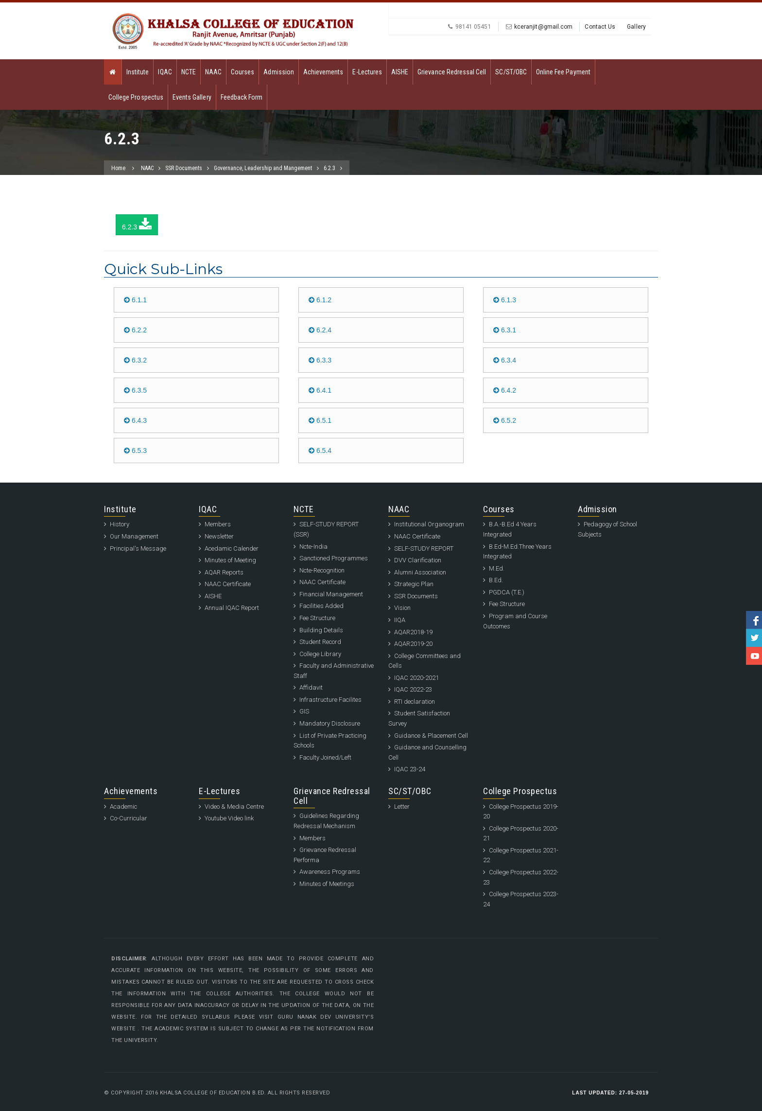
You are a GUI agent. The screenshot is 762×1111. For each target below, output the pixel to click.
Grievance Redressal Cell (451, 72)
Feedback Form (242, 97)
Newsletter (219, 536)
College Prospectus (135, 97)
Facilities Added (321, 605)
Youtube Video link (229, 818)
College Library (320, 654)
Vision (402, 607)
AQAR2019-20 (413, 643)
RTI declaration (414, 701)
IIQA (399, 620)
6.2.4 (320, 330)
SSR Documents (183, 168)
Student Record (320, 641)
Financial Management (331, 594)
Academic (123, 806)
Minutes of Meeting (230, 560)
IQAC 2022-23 (413, 689)
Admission (278, 72)
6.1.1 (135, 300)
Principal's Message (138, 548)
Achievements (323, 72)
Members (218, 524)
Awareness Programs (329, 871)
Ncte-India (313, 546)
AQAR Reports (224, 572)
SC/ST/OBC (510, 72)
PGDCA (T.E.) (506, 592)
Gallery (636, 26)
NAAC (213, 72)
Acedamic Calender (232, 548)
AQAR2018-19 (413, 632)
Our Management (134, 536)
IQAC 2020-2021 (416, 677)
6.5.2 (504, 420)
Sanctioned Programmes (333, 558)
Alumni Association (420, 572)
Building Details (321, 630)
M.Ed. (496, 568)
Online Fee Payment (563, 72)
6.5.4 (320, 450)
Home (118, 168)
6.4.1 (320, 390)
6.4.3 (135, 420)
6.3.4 (504, 360)
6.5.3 (135, 450)
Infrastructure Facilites (330, 699)
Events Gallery (192, 97)
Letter (402, 806)
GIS (304, 711)
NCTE (188, 72)
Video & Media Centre (234, 806)
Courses (242, 72)
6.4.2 (504, 390)
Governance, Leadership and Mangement (263, 168)
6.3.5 (135, 390)
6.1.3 (504, 300)
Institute (137, 72)
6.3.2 (135, 360)
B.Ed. (496, 580)
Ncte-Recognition (322, 570)
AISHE (399, 72)
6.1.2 (320, 300)
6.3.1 (504, 330)
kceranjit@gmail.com (543, 26)
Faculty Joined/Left (325, 757)
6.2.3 (329, 168)
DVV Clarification (417, 560)
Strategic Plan (413, 584)
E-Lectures (367, 72)
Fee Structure (317, 618)
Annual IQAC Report (232, 607)
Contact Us (600, 26)
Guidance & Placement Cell (431, 735)
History (119, 524)
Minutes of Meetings (326, 883)
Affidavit (311, 687)
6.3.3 (320, 360)
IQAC (165, 72)
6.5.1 (320, 420)
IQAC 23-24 (409, 769)
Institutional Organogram (429, 524)
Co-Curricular (128, 818)
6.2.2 (135, 330)
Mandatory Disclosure (329, 723)
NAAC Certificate (228, 584)
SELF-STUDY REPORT (423, 548)
